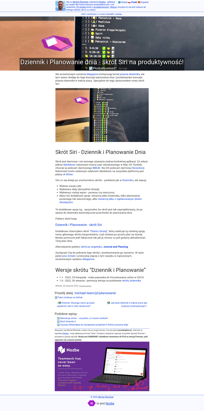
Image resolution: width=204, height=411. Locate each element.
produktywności (101, 7)
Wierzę (113, 7)
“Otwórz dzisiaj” (99, 231)
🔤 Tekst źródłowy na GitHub (69, 297)
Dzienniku (127, 180)
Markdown (69, 164)
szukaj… (119, 14)
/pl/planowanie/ (85, 286)
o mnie (101, 14)
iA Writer (68, 174)
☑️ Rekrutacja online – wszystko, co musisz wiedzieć (82, 318)
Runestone (138, 167)
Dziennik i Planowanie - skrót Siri (78, 225)
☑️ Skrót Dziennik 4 (66, 321)
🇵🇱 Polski (132, 2)
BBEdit (96, 167)
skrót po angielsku (91, 246)
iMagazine (93, 74)
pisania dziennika (130, 74)
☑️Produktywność (102, 68)
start (83, 14)
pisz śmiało (69, 255)
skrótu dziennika (131, 280)
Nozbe (102, 2)
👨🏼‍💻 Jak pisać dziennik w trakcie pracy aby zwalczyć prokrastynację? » (127, 304)
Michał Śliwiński (80, 2)
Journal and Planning (115, 246)
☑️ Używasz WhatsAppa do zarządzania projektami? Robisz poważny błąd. (93, 324)
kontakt (110, 14)
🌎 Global (122, 2)
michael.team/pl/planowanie (95, 293)
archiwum (92, 14)
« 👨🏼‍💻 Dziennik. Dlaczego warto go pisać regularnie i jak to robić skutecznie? (76, 304)
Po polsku (81, 7)
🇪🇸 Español (143, 2)
